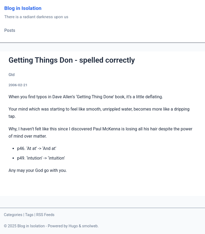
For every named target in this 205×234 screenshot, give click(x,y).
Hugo (73, 226)
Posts (9, 30)
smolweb (90, 226)
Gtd (12, 75)
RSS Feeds (45, 215)
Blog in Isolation (22, 8)
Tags (29, 215)
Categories (13, 215)
